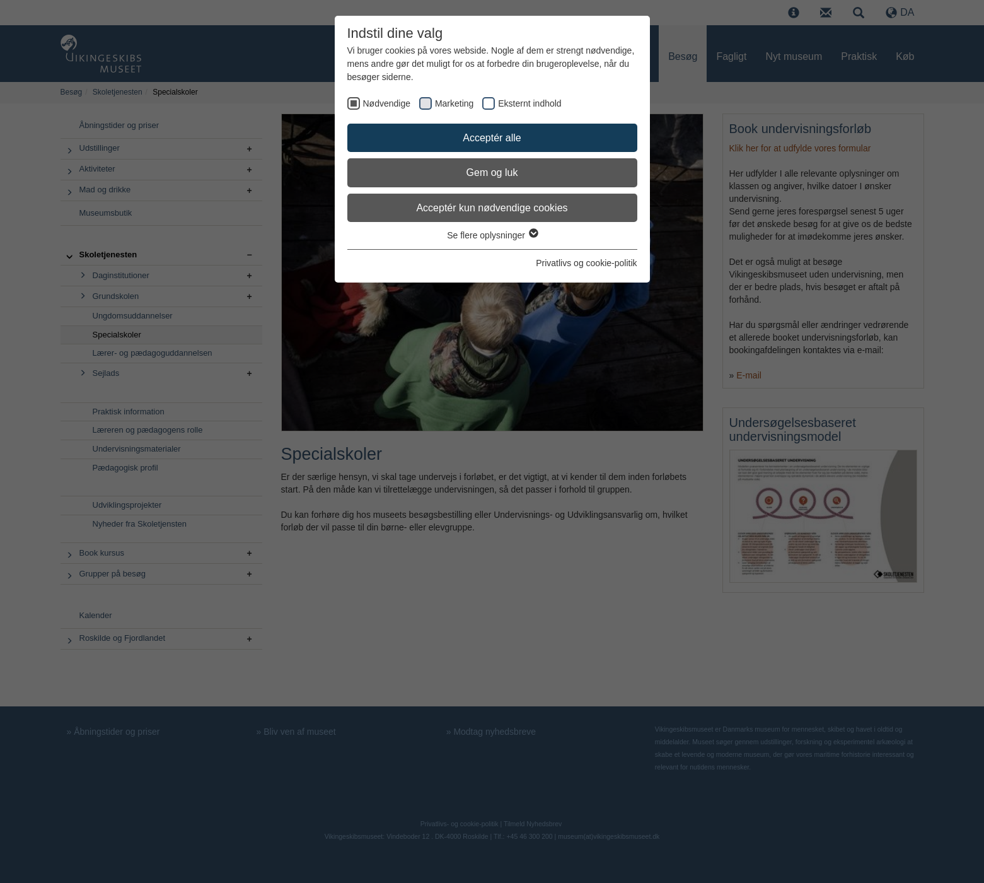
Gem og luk (492, 172)
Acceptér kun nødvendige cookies (491, 207)
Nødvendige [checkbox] (387, 103)
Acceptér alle (492, 137)
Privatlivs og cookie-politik (586, 263)
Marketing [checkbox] (454, 103)
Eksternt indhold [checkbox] (529, 103)
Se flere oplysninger (492, 235)
